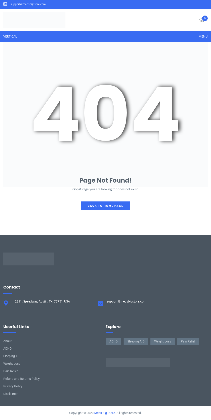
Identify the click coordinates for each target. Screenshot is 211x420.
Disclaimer (10, 394)
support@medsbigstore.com (28, 4)
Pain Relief (10, 371)
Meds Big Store (104, 413)
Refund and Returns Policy (21, 378)
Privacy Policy (12, 386)
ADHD (7, 348)
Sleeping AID (11, 356)
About (7, 341)
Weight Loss (11, 363)
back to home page (105, 206)
